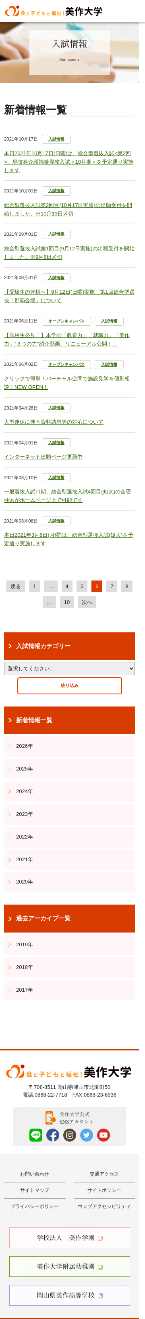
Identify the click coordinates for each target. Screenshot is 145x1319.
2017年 (24, 990)
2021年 (24, 859)
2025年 (24, 769)
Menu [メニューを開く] (131, 10)
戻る (15, 586)
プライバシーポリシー (34, 1206)
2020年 (24, 882)
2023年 (24, 814)
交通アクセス (104, 1174)
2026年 (24, 746)
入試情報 (56, 139)
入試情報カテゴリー (43, 646)
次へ (87, 602)
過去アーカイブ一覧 (43, 918)
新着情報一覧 (34, 720)
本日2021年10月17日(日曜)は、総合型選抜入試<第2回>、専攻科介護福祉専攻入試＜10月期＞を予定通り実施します (68, 161)
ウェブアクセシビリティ (104, 1206)
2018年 (24, 967)
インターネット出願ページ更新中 (43, 457)
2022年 (24, 837)
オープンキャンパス (66, 321)
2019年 (24, 944)
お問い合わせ (34, 1174)
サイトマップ (34, 1190)
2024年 (24, 791)
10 (67, 602)
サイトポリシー (104, 1190)
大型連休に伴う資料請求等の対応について (54, 422)
